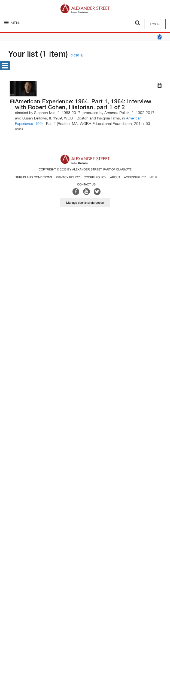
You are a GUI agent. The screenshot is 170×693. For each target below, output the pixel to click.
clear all (77, 54)
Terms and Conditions (34, 177)
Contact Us (86, 184)
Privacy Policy (68, 177)
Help (153, 177)
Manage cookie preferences (85, 202)
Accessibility (135, 177)
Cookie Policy (95, 177)
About (115, 177)
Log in (155, 24)
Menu (13, 22)
